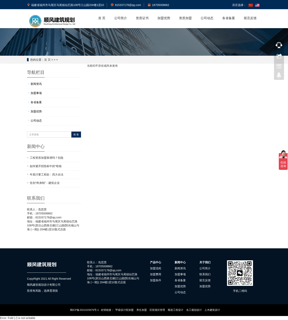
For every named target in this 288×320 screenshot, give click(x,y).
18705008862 (158, 5)
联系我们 (205, 274)
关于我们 (205, 262)
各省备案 (228, 18)
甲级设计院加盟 (124, 309)
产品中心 (155, 262)
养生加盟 (141, 309)
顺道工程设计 (175, 309)
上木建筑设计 (212, 309)
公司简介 (120, 18)
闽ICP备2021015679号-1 (84, 309)
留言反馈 (250, 18)
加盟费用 (155, 274)
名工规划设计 (194, 309)
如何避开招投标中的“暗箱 (46, 166)
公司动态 (207, 18)
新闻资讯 (36, 83)
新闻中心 (180, 262)
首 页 (101, 18)
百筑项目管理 (157, 309)
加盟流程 (155, 268)
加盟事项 (36, 93)
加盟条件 (155, 280)
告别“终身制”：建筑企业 (45, 182)
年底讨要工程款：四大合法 (46, 174)
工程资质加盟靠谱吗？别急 (46, 157)
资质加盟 (185, 18)
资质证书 (142, 18)
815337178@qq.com (126, 5)
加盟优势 (163, 18)
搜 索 (76, 134)
